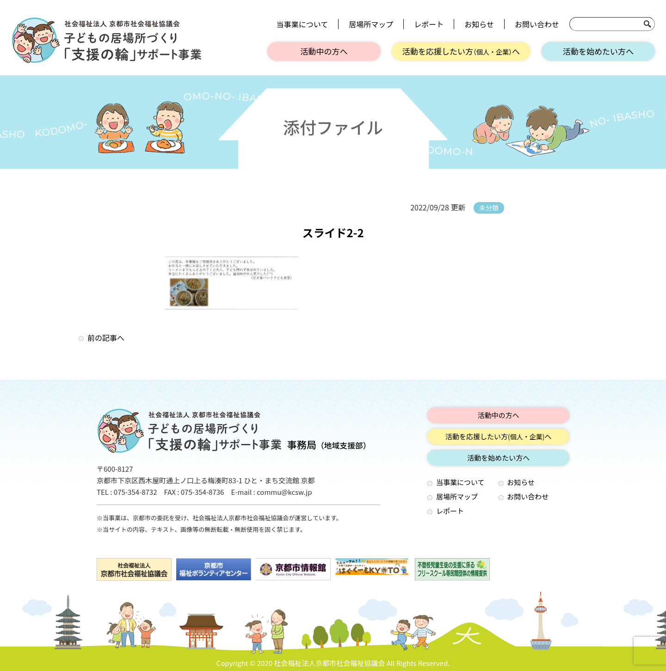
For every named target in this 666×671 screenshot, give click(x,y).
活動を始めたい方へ (598, 51)
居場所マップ (371, 24)
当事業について (302, 24)
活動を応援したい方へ (461, 51)
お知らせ (479, 24)
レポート (429, 24)
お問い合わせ (537, 24)
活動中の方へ (324, 51)
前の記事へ (105, 337)
